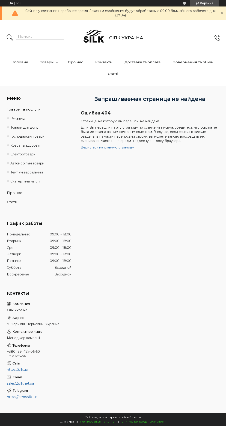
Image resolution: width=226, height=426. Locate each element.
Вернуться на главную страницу (107, 147)
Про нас (75, 62)
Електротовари (23, 154)
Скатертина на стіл (26, 181)
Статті (113, 73)
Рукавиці (17, 118)
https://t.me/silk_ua (22, 397)
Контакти (104, 62)
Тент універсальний (26, 172)
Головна (20, 62)
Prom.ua (135, 417)
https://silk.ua (17, 369)
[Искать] (10, 38)
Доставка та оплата (143, 62)
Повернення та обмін (193, 62)
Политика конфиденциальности (143, 421)
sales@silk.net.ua (20, 383)
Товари (47, 62)
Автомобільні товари (27, 163)
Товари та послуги (24, 109)
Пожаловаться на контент (98, 421)
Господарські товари (27, 136)
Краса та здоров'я (25, 145)
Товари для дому (24, 127)
